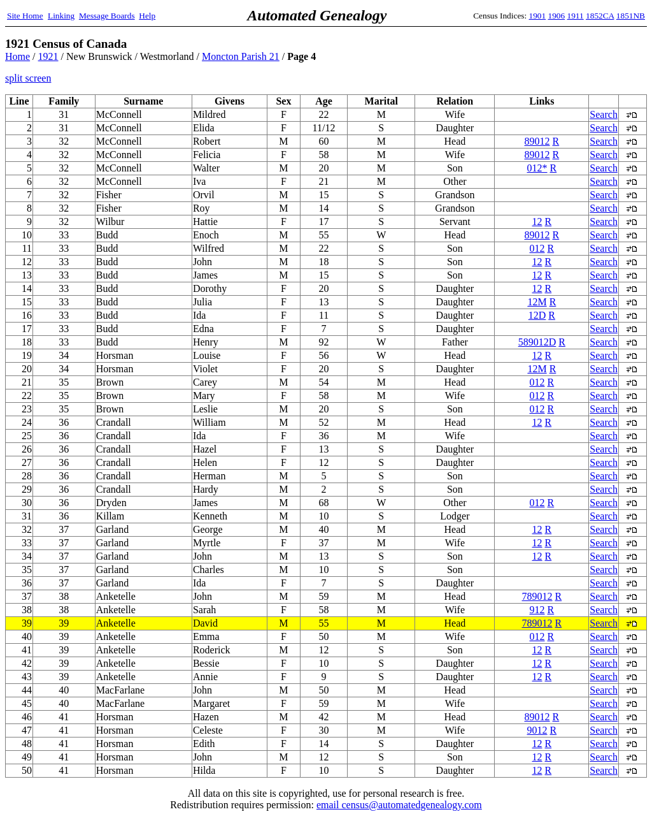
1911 (575, 15)
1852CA (600, 15)
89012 (537, 141)
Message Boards (107, 15)
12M (536, 301)
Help (147, 15)
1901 (537, 15)
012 (537, 248)
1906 (556, 15)
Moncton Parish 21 (241, 56)
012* (537, 168)
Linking (61, 15)
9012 (537, 730)
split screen (28, 78)
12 (537, 221)
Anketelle (116, 623)
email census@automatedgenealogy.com (399, 804)
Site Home (25, 15)
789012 (537, 596)
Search (604, 114)
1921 (48, 56)
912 (537, 609)
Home (17, 56)
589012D (537, 342)
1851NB (630, 15)
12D (537, 315)
